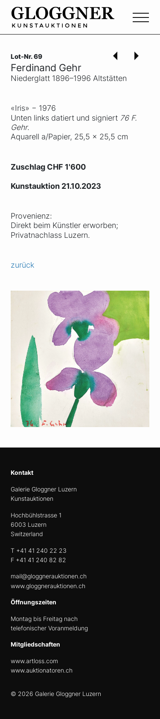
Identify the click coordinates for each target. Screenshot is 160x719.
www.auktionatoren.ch (42, 670)
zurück (22, 264)
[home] (75, 21)
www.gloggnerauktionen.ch (48, 585)
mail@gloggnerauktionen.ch (49, 576)
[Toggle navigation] (140, 16)
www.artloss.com (34, 660)
